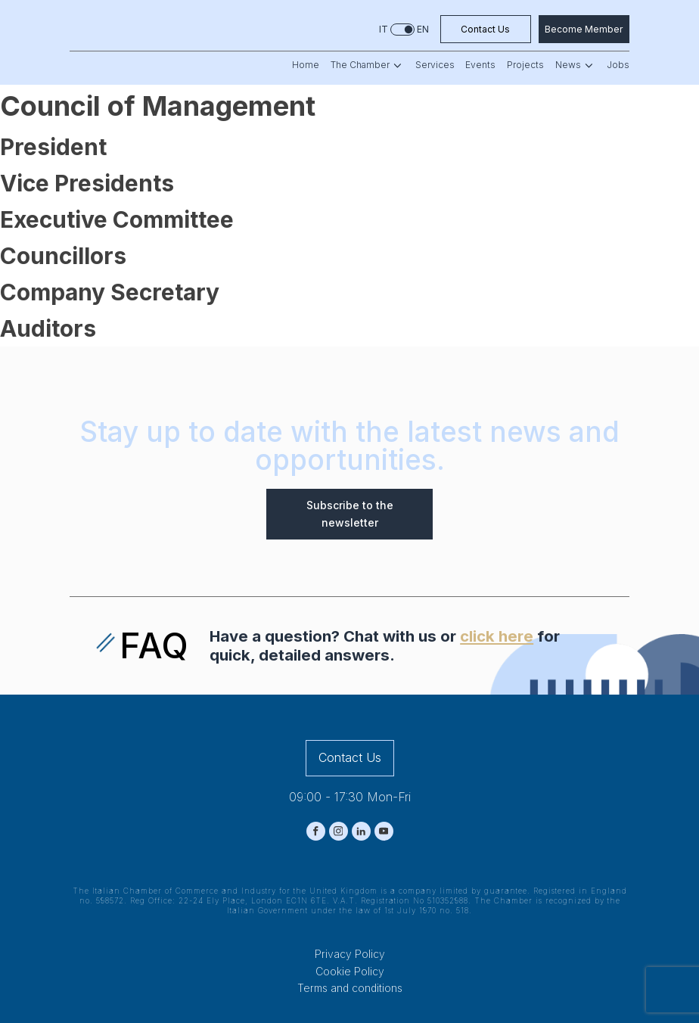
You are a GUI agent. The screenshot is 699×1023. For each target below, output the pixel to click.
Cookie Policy (349, 971)
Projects (525, 65)
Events (480, 65)
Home (305, 65)
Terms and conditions (349, 987)
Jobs (618, 65)
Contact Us (485, 29)
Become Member (584, 29)
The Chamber (367, 65)
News (575, 65)
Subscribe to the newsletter (349, 513)
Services (435, 65)
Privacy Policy (350, 953)
